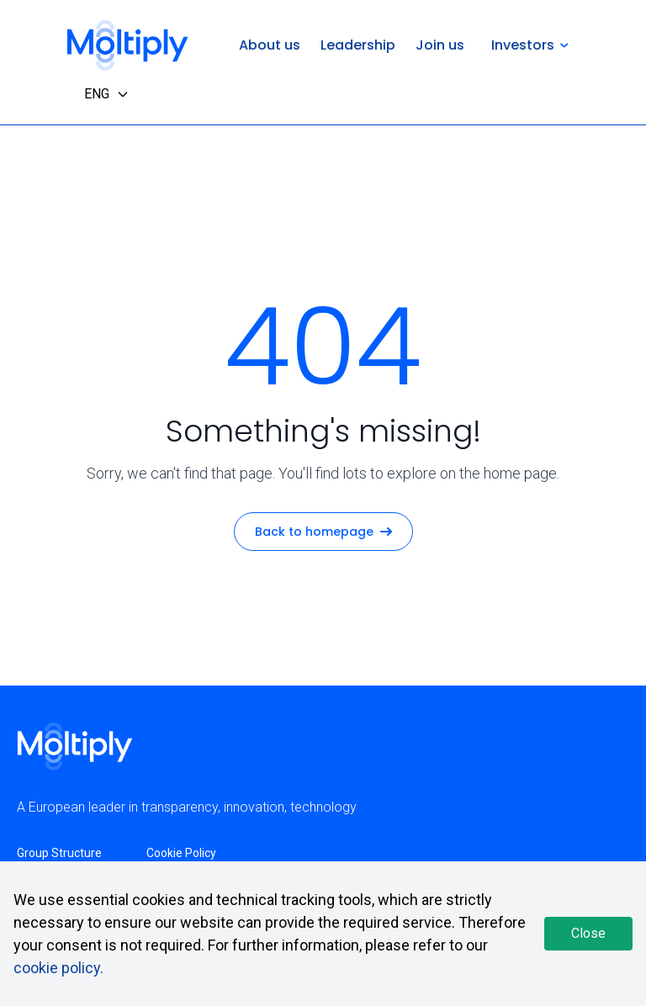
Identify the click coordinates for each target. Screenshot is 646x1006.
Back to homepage (323, 531)
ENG (107, 94)
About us (269, 45)
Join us (440, 45)
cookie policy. (58, 968)
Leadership (357, 45)
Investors (530, 45)
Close (588, 933)
